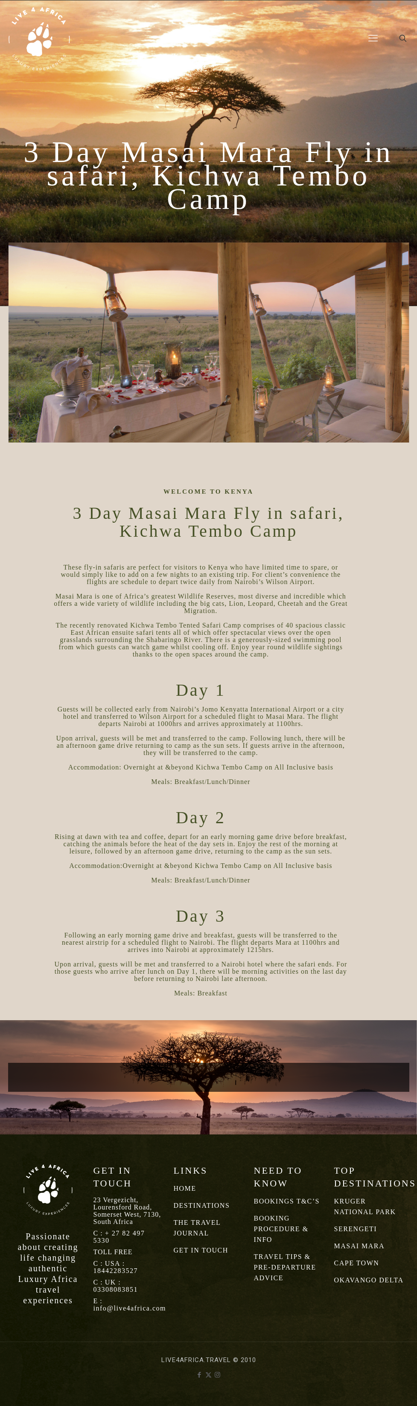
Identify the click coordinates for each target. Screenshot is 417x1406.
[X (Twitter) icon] (208, 1375)
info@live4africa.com (129, 1308)
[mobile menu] (373, 38)
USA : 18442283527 (115, 1267)
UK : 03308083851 (115, 1286)
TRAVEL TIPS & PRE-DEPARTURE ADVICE (285, 1267)
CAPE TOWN (356, 1263)
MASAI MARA (359, 1246)
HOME (185, 1188)
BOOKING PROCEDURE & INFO (281, 1229)
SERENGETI (355, 1228)
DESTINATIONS (202, 1205)
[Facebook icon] (199, 1375)
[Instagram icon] (217, 1375)
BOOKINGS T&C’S (287, 1201)
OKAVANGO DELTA (369, 1280)
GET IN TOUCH (201, 1250)
